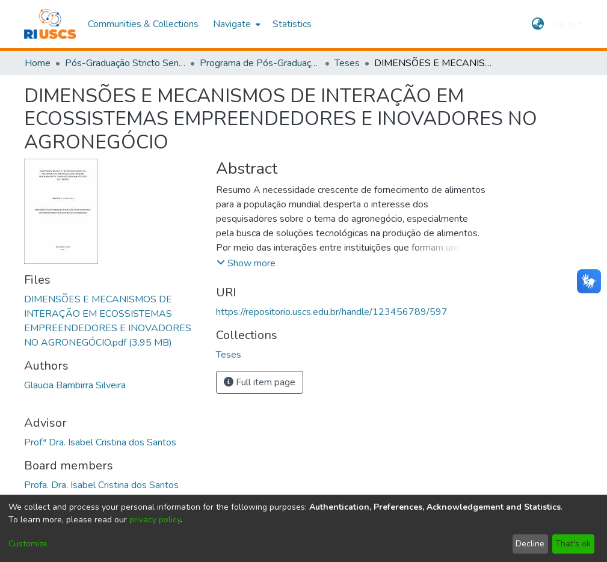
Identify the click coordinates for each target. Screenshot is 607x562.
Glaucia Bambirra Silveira (75, 385)
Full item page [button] (259, 382)
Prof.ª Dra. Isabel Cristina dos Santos (100, 442)
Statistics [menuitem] (292, 24)
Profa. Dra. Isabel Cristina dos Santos (101, 485)
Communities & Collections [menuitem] (143, 24)
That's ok (573, 543)
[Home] (50, 24)
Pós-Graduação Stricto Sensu (125, 63)
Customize (28, 543)
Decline (530, 543)
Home (38, 63)
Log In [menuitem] (562, 24)
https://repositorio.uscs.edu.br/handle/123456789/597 (332, 312)
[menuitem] (235, 24)
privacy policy (154, 519)
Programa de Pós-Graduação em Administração (260, 63)
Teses (347, 63)
